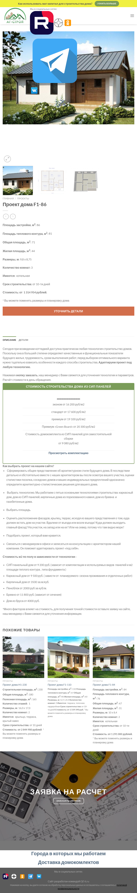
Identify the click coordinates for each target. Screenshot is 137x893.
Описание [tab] (9, 339)
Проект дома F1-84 (104, 684)
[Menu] (132, 15)
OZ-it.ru (84, 881)
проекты (23, 198)
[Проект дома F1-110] (68, 657)
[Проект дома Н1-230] (23, 657)
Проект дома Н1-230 (15, 684)
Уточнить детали (68, 311)
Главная (8, 198)
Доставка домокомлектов (68, 862)
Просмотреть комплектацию (68, 453)
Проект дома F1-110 (59, 684)
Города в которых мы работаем (68, 853)
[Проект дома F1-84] (113, 657)
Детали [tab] (23, 339)
